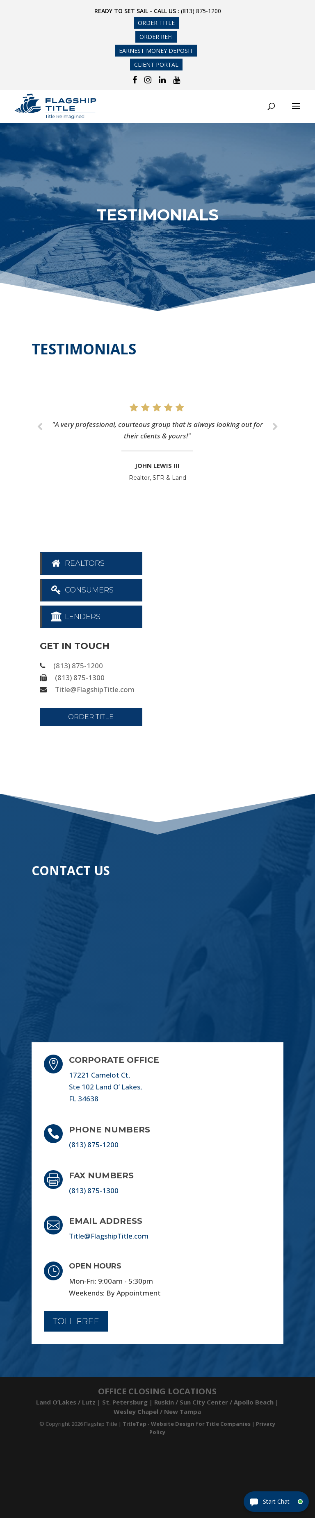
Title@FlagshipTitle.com (95, 689)
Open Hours (95, 1266)
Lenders (75, 616)
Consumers (82, 589)
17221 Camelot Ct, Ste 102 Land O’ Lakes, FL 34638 (105, 1086)
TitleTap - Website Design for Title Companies (187, 1423)
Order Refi (156, 37)
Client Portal (156, 64)
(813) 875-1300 (80, 677)
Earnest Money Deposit (156, 50)
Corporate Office (114, 1060)
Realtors (77, 563)
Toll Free (76, 1321)
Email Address (105, 1221)
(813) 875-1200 (201, 11)
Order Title (156, 23)
